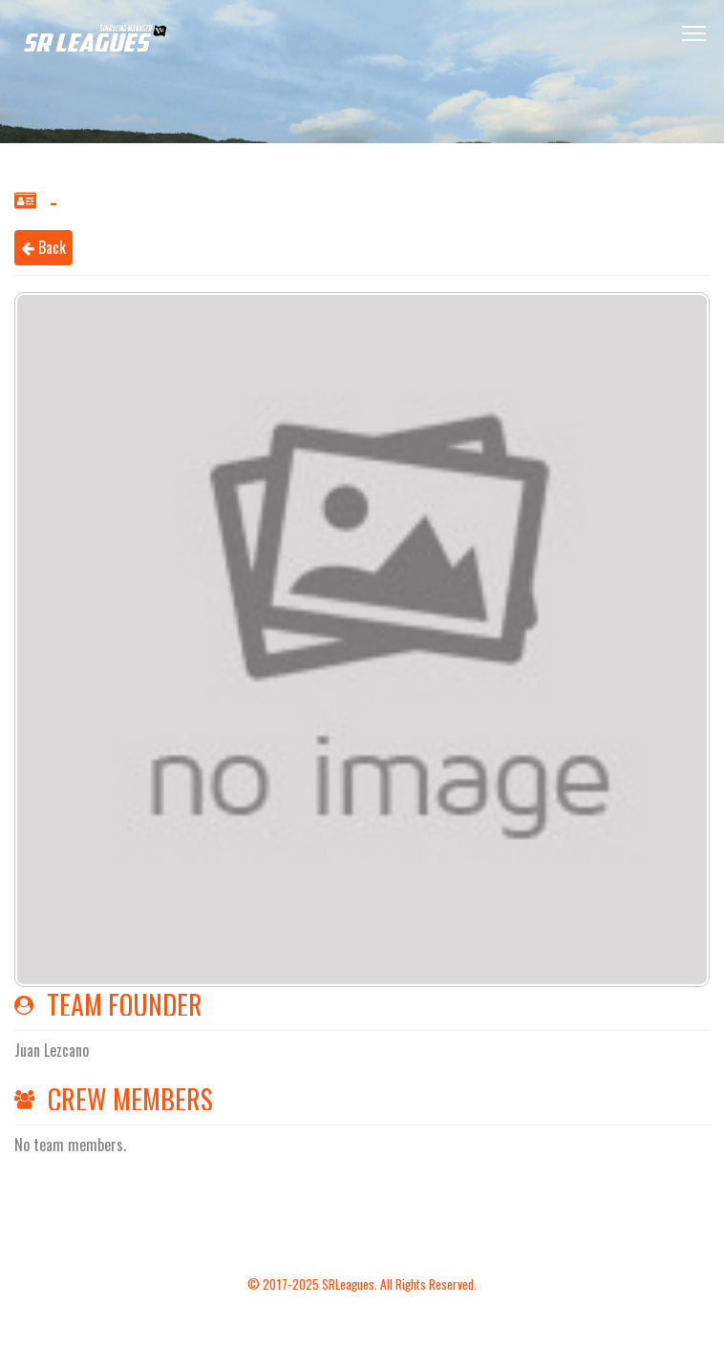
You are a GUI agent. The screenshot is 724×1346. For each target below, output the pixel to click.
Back (43, 247)
